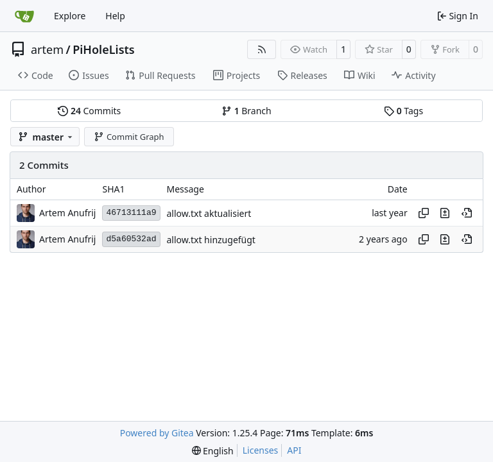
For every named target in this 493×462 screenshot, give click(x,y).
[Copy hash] (423, 213)
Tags (403, 111)
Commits (89, 111)
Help (115, 16)
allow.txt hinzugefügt (211, 240)
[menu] (213, 451)
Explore (69, 16)
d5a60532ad (131, 239)
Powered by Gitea (157, 433)
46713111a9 (131, 213)
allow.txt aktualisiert (209, 213)
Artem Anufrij (67, 213)
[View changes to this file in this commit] (444, 213)
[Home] (24, 16)
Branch (246, 111)
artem (47, 49)
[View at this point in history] (466, 213)
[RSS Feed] (262, 49)
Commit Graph (129, 136)
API (294, 450)
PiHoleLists (103, 49)
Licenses (261, 450)
